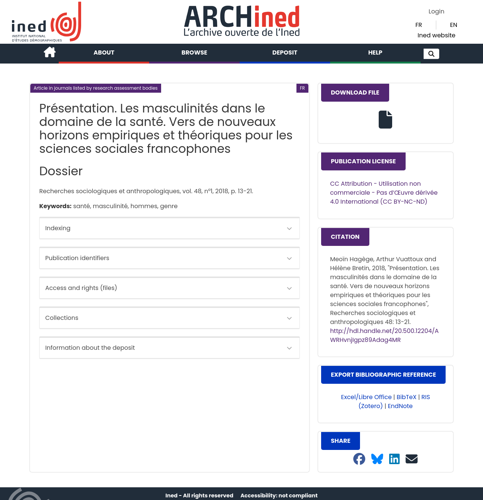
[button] (431, 54)
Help (375, 52)
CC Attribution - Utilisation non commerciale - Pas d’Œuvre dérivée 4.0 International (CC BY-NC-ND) (384, 192)
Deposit (285, 52)
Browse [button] (194, 52)
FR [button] (418, 25)
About (103, 52)
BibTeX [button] (406, 397)
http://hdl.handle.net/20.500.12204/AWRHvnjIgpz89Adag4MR (384, 335)
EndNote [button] (400, 406)
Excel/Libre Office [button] (366, 397)
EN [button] (453, 25)
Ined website (436, 35)
